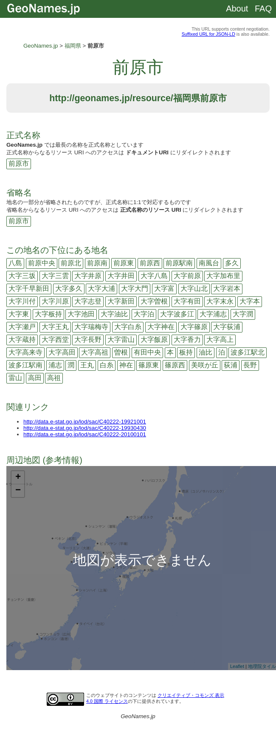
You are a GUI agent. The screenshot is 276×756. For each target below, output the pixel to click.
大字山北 (194, 288)
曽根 (121, 352)
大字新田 (121, 301)
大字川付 (22, 301)
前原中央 (41, 263)
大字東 (18, 314)
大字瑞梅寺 (91, 326)
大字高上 (220, 339)
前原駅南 (179, 263)
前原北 (71, 263)
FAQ (263, 8)
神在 (126, 365)
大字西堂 (55, 339)
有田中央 (147, 352)
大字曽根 (154, 301)
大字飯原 (154, 339)
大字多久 (68, 288)
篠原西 (175, 365)
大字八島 (154, 275)
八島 (15, 263)
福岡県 (73, 46)
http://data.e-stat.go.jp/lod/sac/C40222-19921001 (84, 421)
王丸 (87, 365)
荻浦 (230, 365)
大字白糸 (127, 326)
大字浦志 (213, 314)
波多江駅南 (25, 365)
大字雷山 (121, 339)
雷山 (15, 377)
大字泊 (144, 314)
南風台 (209, 263)
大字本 (249, 301)
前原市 (18, 163)
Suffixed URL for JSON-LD (208, 34)
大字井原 (87, 275)
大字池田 (81, 314)
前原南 (97, 263)
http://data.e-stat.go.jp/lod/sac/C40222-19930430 (84, 428)
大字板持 (48, 314)
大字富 (164, 288)
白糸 (106, 365)
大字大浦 (101, 288)
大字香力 (187, 339)
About (237, 8)
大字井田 (121, 275)
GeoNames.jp (40, 46)
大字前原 (187, 275)
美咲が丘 (204, 365)
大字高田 (62, 352)
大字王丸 (55, 326)
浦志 (55, 365)
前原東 (123, 263)
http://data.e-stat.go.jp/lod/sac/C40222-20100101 (84, 434)
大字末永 (220, 301)
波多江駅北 (248, 352)
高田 (35, 377)
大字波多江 (177, 314)
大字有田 (187, 301)
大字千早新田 (28, 288)
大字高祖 (94, 352)
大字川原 (55, 301)
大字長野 (87, 339)
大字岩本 (226, 288)
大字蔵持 (22, 339)
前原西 (150, 263)
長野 (250, 365)
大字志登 (87, 301)
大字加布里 (223, 275)
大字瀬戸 (22, 326)
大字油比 (114, 314)
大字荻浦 (226, 326)
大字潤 (243, 314)
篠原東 (148, 365)
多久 (232, 263)
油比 (205, 352)
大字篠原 (194, 326)
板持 (186, 352)
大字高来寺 (25, 352)
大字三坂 (22, 275)
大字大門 (134, 288)
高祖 (54, 377)
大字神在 (161, 326)
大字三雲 (55, 275)
